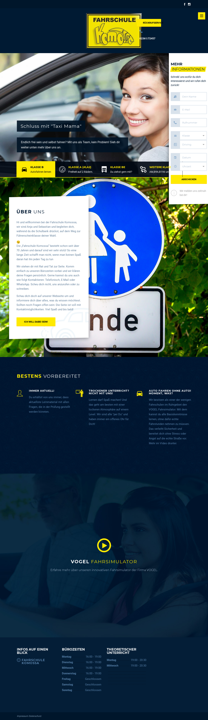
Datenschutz (35, 716)
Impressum (22, 716)
